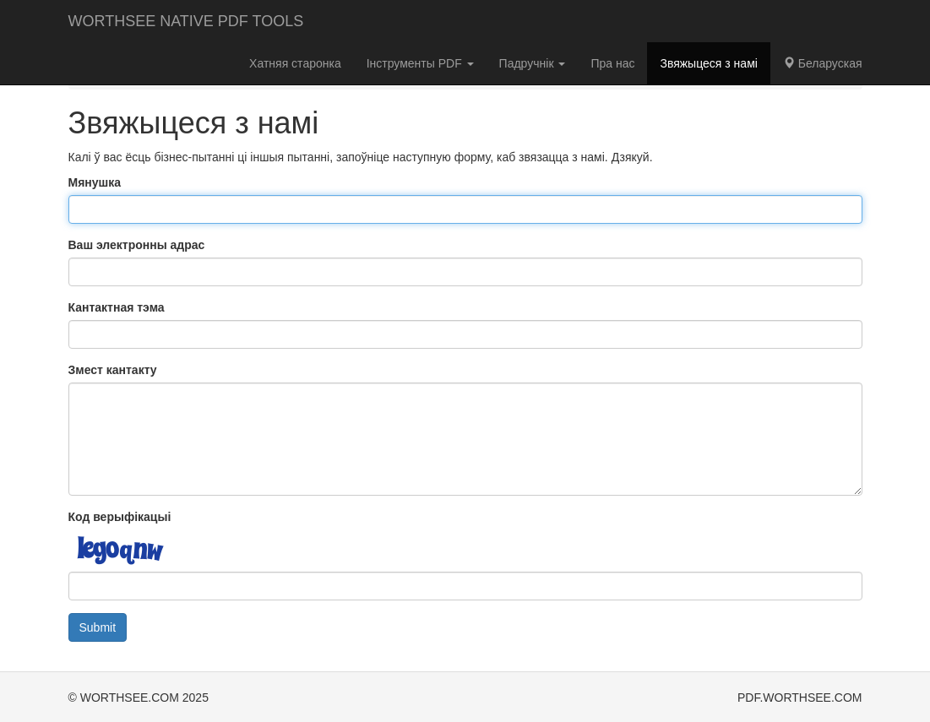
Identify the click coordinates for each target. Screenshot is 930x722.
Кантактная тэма (116, 307)
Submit (98, 627)
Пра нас (612, 63)
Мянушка (95, 182)
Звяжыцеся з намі (708, 63)
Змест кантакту (112, 370)
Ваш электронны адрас (136, 245)
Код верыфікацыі (119, 517)
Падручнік (532, 63)
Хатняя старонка (295, 63)
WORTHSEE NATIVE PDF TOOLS (186, 21)
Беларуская (822, 63)
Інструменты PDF (420, 63)
